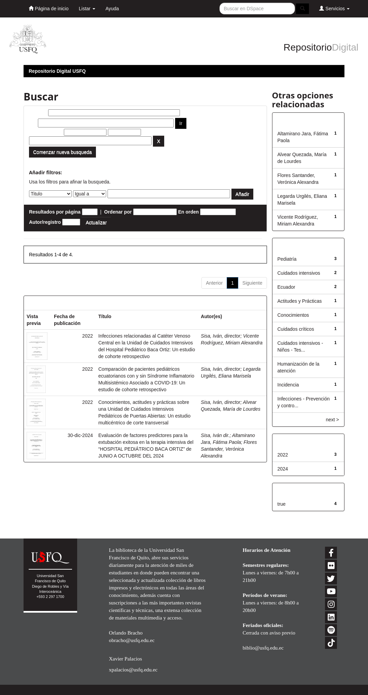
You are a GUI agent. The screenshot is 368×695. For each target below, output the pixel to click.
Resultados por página (55, 212)
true (282, 504)
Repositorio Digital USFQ (57, 71)
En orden (188, 212)
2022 (283, 455)
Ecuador (286, 287)
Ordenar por (118, 212)
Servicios (334, 8)
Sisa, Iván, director (220, 336)
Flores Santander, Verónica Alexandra (229, 449)
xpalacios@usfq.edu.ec (133, 669)
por (33, 123)
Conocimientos (293, 315)
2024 (283, 469)
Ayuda (112, 8)
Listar (87, 8)
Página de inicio (49, 8)
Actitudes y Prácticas (300, 301)
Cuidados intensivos (299, 273)
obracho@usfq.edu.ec (132, 640)
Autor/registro (45, 222)
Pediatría (287, 259)
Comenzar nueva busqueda (62, 152)
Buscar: (38, 112)
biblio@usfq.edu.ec (263, 648)
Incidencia (288, 384)
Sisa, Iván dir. (215, 435)
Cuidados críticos (296, 329)
